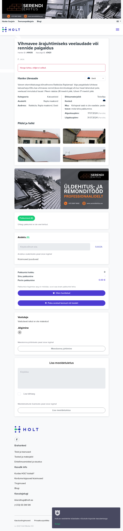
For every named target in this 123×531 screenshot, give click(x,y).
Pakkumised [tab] (26, 218)
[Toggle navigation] (117, 29)
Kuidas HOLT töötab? (24, 473)
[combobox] (95, 78)
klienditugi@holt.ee (23, 500)
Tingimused (20, 483)
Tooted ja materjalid (23, 456)
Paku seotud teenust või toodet (61, 303)
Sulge (57, 524)
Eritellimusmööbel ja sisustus (28, 461)
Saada (98, 246)
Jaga (21, 59)
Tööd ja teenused (22, 452)
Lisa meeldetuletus (61, 410)
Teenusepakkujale (26, 21)
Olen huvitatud (61, 293)
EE (118, 21)
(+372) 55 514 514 (22, 505)
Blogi (39, 21)
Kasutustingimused (22, 520)
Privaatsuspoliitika (41, 520)
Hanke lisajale (8, 21)
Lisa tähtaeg (29, 393)
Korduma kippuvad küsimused (28, 478)
